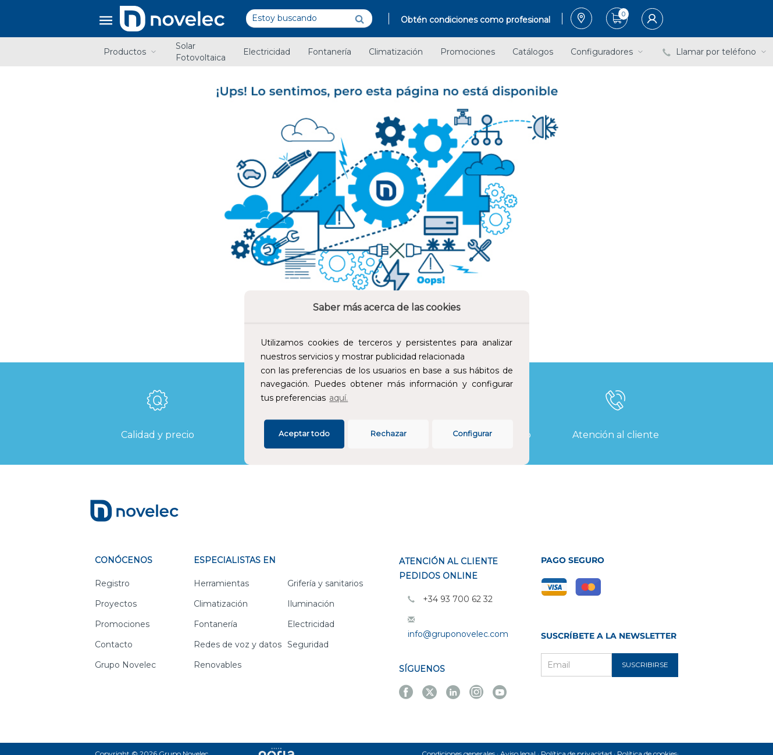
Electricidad (266, 52)
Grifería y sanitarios (325, 583)
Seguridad (308, 644)
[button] (353, 399)
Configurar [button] (472, 433)
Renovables (217, 665)
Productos (131, 52)
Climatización (396, 52)
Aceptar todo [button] (304, 433)
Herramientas (221, 583)
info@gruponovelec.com (458, 634)
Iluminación (310, 604)
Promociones (467, 52)
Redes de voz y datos (238, 644)
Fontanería (329, 52)
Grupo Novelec (125, 665)
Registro (112, 583)
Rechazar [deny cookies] (389, 433)
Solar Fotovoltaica (201, 52)
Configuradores (608, 52)
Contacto (114, 644)
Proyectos (116, 604)
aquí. (338, 398)
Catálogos (532, 52)
